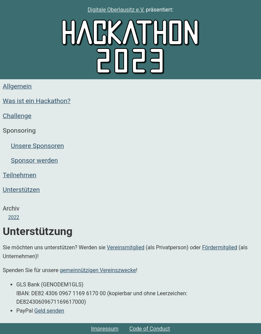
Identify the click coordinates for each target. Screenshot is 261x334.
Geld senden (49, 310)
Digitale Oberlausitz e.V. (116, 9)
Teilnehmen (19, 175)
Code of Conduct (149, 328)
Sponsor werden (34, 160)
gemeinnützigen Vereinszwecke (98, 270)
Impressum (105, 328)
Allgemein (17, 86)
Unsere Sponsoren (37, 146)
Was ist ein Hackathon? (36, 101)
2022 (13, 217)
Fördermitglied (219, 247)
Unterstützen (21, 190)
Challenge (17, 116)
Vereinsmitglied (125, 247)
